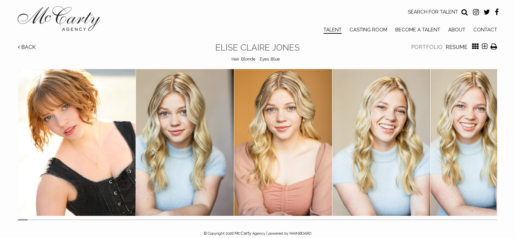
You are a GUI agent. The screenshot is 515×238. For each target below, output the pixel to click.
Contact (485, 30)
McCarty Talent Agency (64, 20)
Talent (332, 30)
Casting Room (368, 30)
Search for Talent (433, 12)
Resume (456, 47)
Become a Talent (417, 30)
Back (27, 47)
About (456, 30)
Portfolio (427, 47)
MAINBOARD (300, 233)
